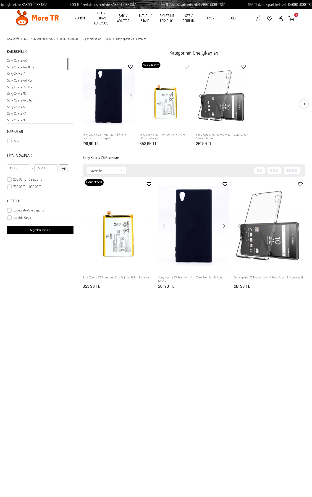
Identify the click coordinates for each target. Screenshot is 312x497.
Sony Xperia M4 (16, 113)
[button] (292, 18)
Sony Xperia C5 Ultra (19, 87)
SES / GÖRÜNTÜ (189, 18)
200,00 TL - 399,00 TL (27, 179)
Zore (16, 141)
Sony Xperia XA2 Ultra (20, 67)
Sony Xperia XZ (16, 107)
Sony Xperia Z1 (16, 120)
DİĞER (232, 18)
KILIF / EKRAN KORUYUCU (101, 18)
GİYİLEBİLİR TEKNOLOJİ (167, 18)
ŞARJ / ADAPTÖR (123, 18)
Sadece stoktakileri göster (29, 210)
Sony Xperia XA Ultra (20, 100)
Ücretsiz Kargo (22, 217)
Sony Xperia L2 (16, 74)
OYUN (210, 18)
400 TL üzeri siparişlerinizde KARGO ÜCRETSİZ (109, 4)
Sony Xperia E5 (16, 94)
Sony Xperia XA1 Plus (19, 80)
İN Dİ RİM (79, 18)
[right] (305, 104)
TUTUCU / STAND (145, 18)
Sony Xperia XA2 (17, 60)
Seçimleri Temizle (40, 230)
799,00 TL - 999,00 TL (27, 187)
